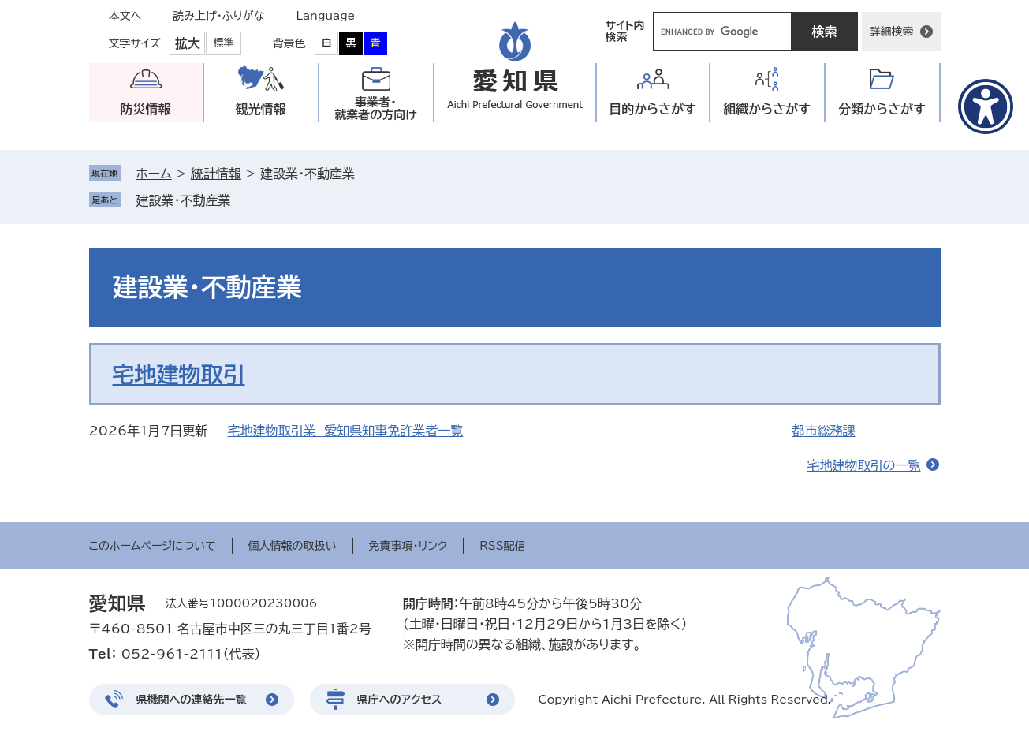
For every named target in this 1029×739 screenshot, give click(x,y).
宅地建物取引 (179, 374)
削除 (242, 200)
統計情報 (216, 173)
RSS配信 (502, 545)
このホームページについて (152, 545)
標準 (224, 43)
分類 (882, 109)
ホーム (154, 173)
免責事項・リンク (408, 545)
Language (326, 15)
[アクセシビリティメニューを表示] (985, 106)
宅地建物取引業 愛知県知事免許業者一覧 (346, 430)
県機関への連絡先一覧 (191, 699)
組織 (767, 109)
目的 (652, 109)
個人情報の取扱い (292, 545)
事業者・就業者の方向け (375, 108)
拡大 (187, 43)
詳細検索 (892, 31)
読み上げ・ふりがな (218, 15)
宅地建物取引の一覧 (864, 465)
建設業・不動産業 (183, 200)
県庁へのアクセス (399, 699)
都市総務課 (824, 430)
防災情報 (146, 109)
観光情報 (261, 109)
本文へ (125, 15)
